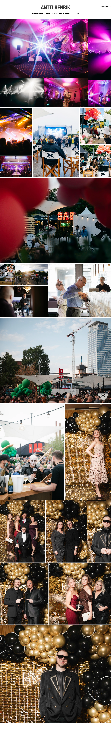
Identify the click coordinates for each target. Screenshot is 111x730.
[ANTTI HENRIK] (55, 7)
